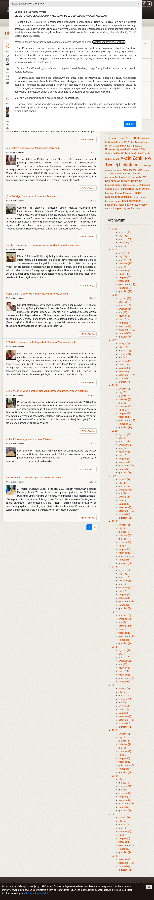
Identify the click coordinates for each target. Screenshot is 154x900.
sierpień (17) (124, 277)
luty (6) (122, 528)
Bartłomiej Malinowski (135, 188)
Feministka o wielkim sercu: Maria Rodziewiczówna (32, 148)
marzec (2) (124, 657)
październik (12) (126, 329)
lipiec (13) (123, 274)
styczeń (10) (124, 232)
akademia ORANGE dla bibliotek (121, 153)
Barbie (116, 189)
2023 (114, 340)
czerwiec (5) (124, 451)
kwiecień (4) (124, 444)
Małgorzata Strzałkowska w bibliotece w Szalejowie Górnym (37, 293)
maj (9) (122, 622)
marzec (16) (124, 305)
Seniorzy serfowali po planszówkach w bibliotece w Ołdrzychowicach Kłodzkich (47, 391)
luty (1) (122, 779)
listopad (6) (124, 514)
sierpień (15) (124, 322)
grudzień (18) (125, 291)
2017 (142, 138)
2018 (114, 566)
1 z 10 (121, 138)
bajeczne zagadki (113, 185)
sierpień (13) (124, 368)
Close (138, 3)
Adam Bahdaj (122, 145)
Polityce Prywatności (37, 893)
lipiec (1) (122, 835)
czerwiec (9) (124, 587)
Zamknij (130, 123)
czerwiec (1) (124, 497)
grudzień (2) (124, 772)
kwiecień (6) (124, 535)
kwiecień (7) (124, 699)
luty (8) (122, 483)
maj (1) (122, 789)
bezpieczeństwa (138, 197)
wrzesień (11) (125, 859)
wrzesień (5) (124, 507)
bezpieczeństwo (131, 200)
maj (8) (122, 403)
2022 (114, 385)
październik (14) (126, 375)
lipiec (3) (122, 754)
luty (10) (122, 347)
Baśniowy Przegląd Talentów (119, 193)
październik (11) (126, 420)
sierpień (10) (124, 413)
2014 (136, 138)
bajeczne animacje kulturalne (123, 181)
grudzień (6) (124, 563)
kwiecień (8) (124, 399)
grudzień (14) (125, 336)
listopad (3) (124, 681)
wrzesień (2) (124, 761)
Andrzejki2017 (139, 177)
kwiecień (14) (125, 308)
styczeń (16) (124, 298)
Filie (8, 33)
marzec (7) (124, 396)
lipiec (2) (122, 455)
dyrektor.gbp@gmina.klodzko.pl (109, 42)
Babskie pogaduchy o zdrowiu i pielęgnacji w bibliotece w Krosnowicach (43, 245)
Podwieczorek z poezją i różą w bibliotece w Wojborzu (33, 477)
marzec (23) (124, 239)
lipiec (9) (122, 591)
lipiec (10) (123, 709)
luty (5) (122, 692)
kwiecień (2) (124, 744)
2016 (114, 646)
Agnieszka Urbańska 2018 (130, 149)
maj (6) (122, 448)
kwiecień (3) (124, 580)
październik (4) (126, 803)
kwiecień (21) (125, 242)
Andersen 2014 (112, 177)
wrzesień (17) (125, 281)
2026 (114, 228)
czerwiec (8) (124, 706)
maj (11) (122, 312)
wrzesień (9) (124, 326)
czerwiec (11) (125, 361)
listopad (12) (125, 378)
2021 (114, 430)
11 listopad (111, 138)
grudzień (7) (124, 472)
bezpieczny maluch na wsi (119, 204)
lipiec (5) (122, 545)
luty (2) (122, 737)
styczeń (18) (124, 253)
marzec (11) (124, 350)
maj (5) (122, 748)
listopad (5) (124, 559)
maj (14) (122, 267)
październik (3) (126, 465)
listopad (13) (125, 288)
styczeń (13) (124, 343)
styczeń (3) (124, 479)
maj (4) (122, 538)
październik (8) (126, 601)
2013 (128, 138)
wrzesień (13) (125, 371)
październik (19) (126, 284)
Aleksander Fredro (132, 169)
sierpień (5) (124, 458)
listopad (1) (124, 723)
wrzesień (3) (124, 462)
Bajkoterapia (129, 185)
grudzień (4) (124, 869)
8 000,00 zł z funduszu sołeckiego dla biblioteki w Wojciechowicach (41, 342)
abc (132, 142)
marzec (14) (124, 260)
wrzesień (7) (124, 633)
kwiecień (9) (124, 619)
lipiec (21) (123, 319)
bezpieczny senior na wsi (127, 208)
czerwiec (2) (124, 751)
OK (149, 887)
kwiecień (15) (125, 263)
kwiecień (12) (125, 354)
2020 (114, 476)
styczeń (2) (124, 434)
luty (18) (122, 235)
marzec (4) (124, 441)
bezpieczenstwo (113, 201)
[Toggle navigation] (7, 22)
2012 (114, 814)
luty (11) (122, 573)
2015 (114, 685)
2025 (114, 249)
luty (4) (122, 437)
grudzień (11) (125, 382)
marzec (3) (124, 741)
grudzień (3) (124, 518)
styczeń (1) (124, 650)
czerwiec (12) (125, 270)
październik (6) (126, 556)
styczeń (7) (124, 570)
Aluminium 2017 (123, 173)
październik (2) (126, 678)
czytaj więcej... (87, 139)
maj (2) (122, 246)
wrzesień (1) (124, 842)
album (118, 170)
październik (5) (126, 511)
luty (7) (122, 392)
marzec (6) (124, 486)
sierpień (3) (124, 758)
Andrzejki (126, 177)
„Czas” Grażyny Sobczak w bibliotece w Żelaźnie (30, 196)
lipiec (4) (122, 500)
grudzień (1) (124, 810)
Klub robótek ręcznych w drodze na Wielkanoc (29, 439)
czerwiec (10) (125, 626)
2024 (114, 295)
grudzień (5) (124, 608)
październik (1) (126, 845)
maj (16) (122, 664)
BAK (139, 185)
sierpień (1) (124, 713)
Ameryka (136, 173)
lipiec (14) (123, 364)
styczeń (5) (124, 389)
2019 (114, 521)
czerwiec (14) (125, 315)
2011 (114, 856)
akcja (140, 152)
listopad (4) (124, 469)
